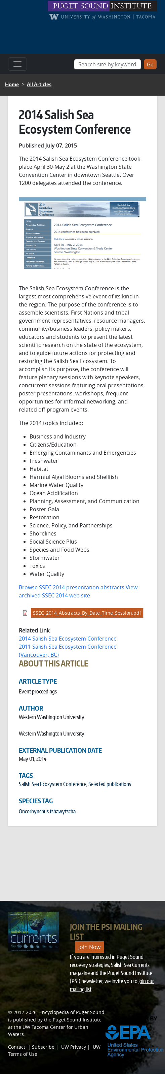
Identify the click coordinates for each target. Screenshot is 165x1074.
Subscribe (43, 1047)
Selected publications (109, 784)
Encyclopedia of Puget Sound (72, 1012)
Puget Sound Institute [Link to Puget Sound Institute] (77, 1019)
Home (12, 84)
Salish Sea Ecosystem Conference (52, 784)
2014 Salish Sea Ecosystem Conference (68, 638)
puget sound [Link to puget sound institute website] (80, 6)
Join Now (89, 947)
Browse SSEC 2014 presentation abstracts (71, 587)
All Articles (39, 84)
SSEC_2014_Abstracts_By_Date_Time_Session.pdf (87, 613)
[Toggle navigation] (17, 64)
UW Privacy (73, 1047)
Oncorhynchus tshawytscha (47, 811)
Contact (16, 1047)
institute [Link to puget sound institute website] (131, 6)
